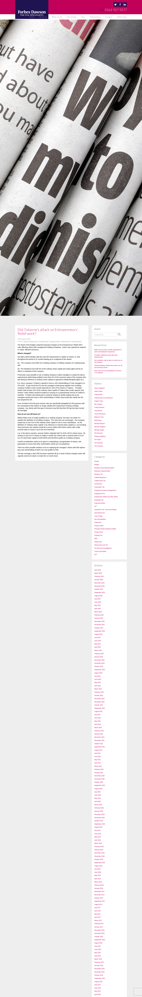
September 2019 (99, 824)
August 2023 (98, 673)
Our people (71, 17)
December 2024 (99, 621)
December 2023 (99, 660)
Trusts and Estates (100, 551)
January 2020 (98, 811)
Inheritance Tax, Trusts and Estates (105, 509)
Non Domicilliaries (100, 519)
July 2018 (97, 869)
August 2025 (98, 596)
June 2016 (97, 949)
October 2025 (98, 589)
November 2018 (99, 856)
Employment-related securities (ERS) (106, 497)
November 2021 (99, 740)
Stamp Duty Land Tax (101, 545)
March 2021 (98, 766)
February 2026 (99, 576)
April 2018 (97, 879)
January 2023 (98, 695)
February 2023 (99, 692)
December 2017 (99, 891)
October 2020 (98, 782)
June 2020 (97, 795)
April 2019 (97, 840)
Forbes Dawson (77, 341)
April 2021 (97, 763)
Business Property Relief (102, 471)
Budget (96, 464)
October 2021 (98, 744)
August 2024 (98, 634)
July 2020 (97, 792)
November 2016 (99, 933)
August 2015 (98, 981)
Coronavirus (98, 484)
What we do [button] (57, 17)
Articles (26, 341)
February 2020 (99, 808)
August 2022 (98, 711)
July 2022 (97, 714)
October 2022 (98, 705)
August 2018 (98, 866)
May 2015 (97, 991)
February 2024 (99, 653)
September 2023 (99, 669)
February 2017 (99, 923)
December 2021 (99, 737)
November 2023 (99, 663)
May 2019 (97, 837)
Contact (108, 17)
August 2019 (98, 827)
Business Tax (33, 341)
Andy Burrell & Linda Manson (103, 398)
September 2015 (99, 978)
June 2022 (97, 718)
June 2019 (97, 834)
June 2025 (97, 602)
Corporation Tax (43, 341)
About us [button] (43, 17)
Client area (121, 17)
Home (32, 17)
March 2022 (98, 727)
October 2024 (98, 628)
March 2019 (98, 843)
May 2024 (97, 644)
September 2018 (99, 862)
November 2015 (99, 972)
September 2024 (99, 631)
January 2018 (98, 888)
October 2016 (98, 936)
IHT (95, 506)
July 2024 (97, 637)
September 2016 (99, 940)
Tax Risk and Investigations (103, 548)
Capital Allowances (100, 477)
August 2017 (98, 904)
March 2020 (98, 805)
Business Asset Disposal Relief (104, 468)
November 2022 (99, 702)
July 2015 (97, 985)
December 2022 (99, 698)
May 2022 (97, 721)
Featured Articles (54, 341)
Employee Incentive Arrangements (105, 490)
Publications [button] (95, 17)
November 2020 (99, 779)
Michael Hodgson (99, 427)
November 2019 (99, 817)
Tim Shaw (97, 439)
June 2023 (97, 679)
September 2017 (99, 901)
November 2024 (99, 624)
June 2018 (97, 872)
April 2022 (97, 724)
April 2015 (97, 994)
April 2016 (97, 956)
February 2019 (99, 846)
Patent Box (97, 522)
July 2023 (97, 676)
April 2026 (97, 570)
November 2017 (99, 895)
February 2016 (99, 962)
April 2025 (97, 608)
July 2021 (97, 753)
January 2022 (98, 734)
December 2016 (99, 930)
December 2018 (99, 853)
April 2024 (97, 647)
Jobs (83, 17)
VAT (95, 554)
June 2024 (97, 641)
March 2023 (98, 689)
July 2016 (97, 946)
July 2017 (97, 907)
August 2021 (98, 750)
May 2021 (97, 760)
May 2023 (97, 682)
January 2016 (98, 965)
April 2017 (97, 917)
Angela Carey (98, 401)
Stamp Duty (98, 542)
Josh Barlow (98, 410)
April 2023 (97, 686)
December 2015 (99, 969)
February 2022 (99, 731)
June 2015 (97, 988)
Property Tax (98, 535)
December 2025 (99, 583)
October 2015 (98, 975)
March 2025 (98, 612)
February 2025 (99, 615)
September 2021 (99, 747)
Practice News (98, 526)
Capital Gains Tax (100, 480)
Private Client (65, 341)
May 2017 (97, 914)
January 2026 (98, 579)
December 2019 (99, 814)
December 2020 (99, 776)
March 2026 (98, 573)
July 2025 (97, 599)
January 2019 (98, 850)
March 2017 (98, 920)
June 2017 (97, 911)
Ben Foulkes (98, 404)
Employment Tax (99, 493)
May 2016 (97, 953)
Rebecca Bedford (99, 436)
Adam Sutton (98, 391)
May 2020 (97, 798)
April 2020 (97, 801)
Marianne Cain (99, 417)
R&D (95, 538)
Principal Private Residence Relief (105, 529)
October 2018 (98, 859)
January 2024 (98, 657)
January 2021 (98, 772)
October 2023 (98, 666)
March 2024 (98, 650)
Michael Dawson (99, 423)
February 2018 (99, 885)
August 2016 (98, 943)
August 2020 (98, 789)
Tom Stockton (98, 446)
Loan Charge (98, 516)
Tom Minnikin (98, 443)
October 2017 (98, 898)
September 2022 (99, 708)
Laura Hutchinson (100, 414)
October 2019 (98, 821)
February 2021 (99, 769)
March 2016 (98, 959)
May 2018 (97, 875)
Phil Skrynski (98, 433)
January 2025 (98, 618)
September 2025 (99, 592)
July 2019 (97, 830)
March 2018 (98, 882)
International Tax (99, 513)
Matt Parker (98, 420)
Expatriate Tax (98, 500)
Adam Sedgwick (99, 388)
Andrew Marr (98, 394)
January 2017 (98, 927)
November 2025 (99, 586)
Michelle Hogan (99, 430)
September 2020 (99, 785)
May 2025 (97, 605)
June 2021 (97, 756)
